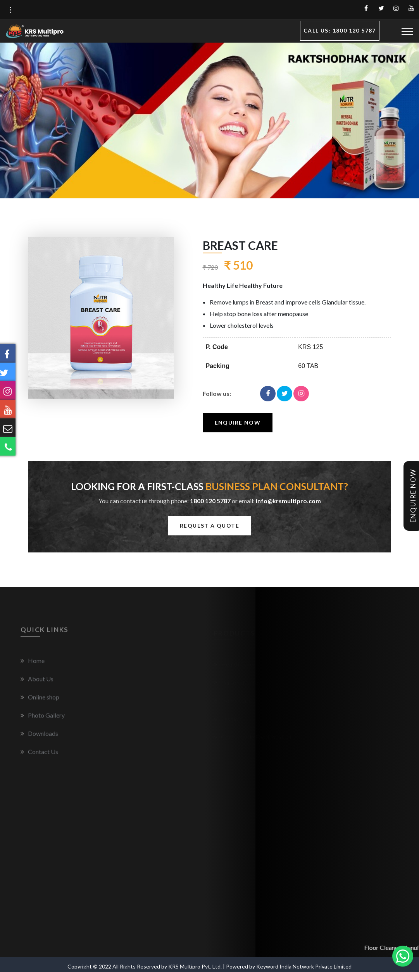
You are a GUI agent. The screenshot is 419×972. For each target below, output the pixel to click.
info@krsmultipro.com (288, 500)
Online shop (40, 700)
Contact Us (39, 755)
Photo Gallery (43, 718)
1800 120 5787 (210, 500)
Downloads (39, 736)
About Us (37, 682)
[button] (10, 10)
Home (33, 663)
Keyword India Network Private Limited (304, 966)
